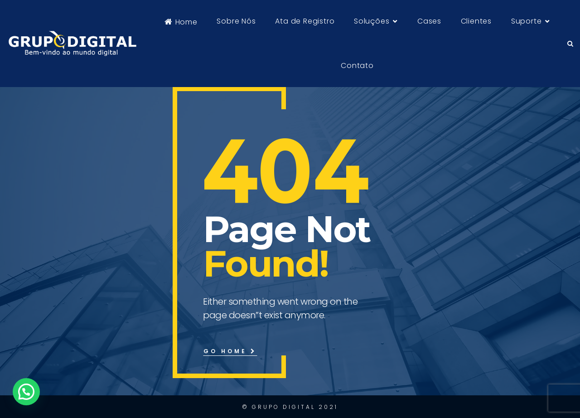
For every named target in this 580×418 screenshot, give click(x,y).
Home (181, 22)
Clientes (476, 21)
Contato (357, 65)
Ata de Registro (304, 21)
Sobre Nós (236, 21)
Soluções (371, 21)
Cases (429, 21)
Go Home (230, 351)
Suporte (526, 21)
